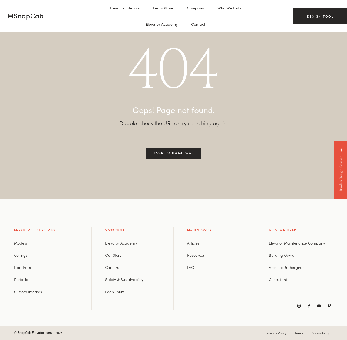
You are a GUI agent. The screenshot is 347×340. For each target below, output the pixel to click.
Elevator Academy (162, 24)
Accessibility (320, 333)
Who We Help (229, 8)
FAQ (190, 267)
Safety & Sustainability (124, 279)
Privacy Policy (276, 333)
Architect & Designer (286, 267)
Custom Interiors (28, 291)
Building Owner (282, 255)
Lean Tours (114, 291)
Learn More (163, 8)
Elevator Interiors (125, 8)
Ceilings (20, 255)
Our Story (113, 255)
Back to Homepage (173, 152)
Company (195, 8)
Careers (112, 267)
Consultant (278, 279)
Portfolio (21, 279)
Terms (299, 333)
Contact (198, 24)
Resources (196, 255)
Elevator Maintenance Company (297, 243)
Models (20, 243)
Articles (193, 243)
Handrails (22, 267)
